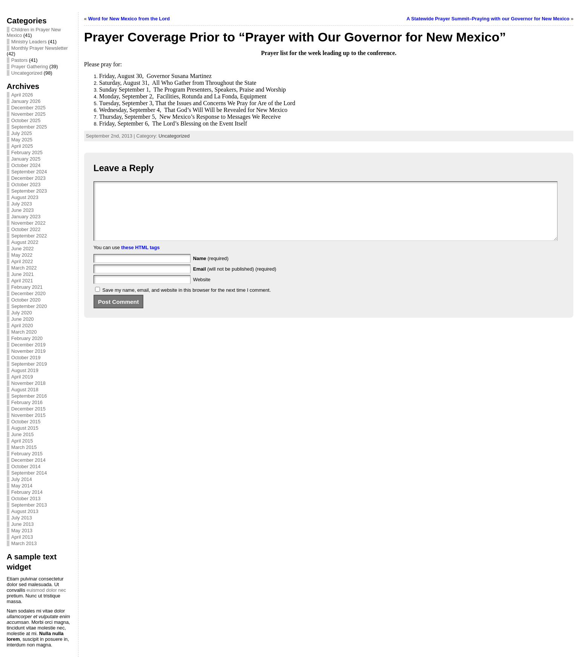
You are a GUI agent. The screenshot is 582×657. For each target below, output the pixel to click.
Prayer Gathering (29, 66)
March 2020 (24, 332)
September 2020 (29, 306)
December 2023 (28, 178)
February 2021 (27, 287)
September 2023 (29, 191)
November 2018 (28, 383)
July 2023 (21, 204)
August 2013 (24, 511)
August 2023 (24, 197)
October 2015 (26, 421)
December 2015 (28, 409)
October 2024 (26, 165)
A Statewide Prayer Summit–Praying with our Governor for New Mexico (488, 18)
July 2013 (21, 518)
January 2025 (26, 159)
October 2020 (26, 300)
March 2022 (24, 268)
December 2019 (28, 345)
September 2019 (29, 364)
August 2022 (24, 242)
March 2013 (24, 543)
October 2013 (26, 498)
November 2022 (28, 223)
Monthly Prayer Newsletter (39, 48)
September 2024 (29, 172)
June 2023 (22, 210)
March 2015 (24, 447)
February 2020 (27, 338)
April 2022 (22, 261)
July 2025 (21, 133)
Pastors (19, 60)
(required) (211, 270)
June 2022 (22, 248)
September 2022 (29, 236)
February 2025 (27, 152)
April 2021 (22, 280)
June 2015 (22, 434)
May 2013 (21, 530)
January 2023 (26, 216)
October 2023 (26, 184)
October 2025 (26, 120)
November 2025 (28, 114)
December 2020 (28, 293)
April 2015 (22, 441)
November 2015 (28, 415)
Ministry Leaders (29, 41)
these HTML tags (140, 259)
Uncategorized (27, 73)
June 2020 (22, 319)
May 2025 (21, 139)
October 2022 (26, 229)
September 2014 (29, 473)
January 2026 (26, 101)
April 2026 (22, 95)
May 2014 (21, 486)
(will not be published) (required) (234, 280)
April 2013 (22, 537)
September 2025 (29, 127)
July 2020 (21, 312)
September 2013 (29, 505)
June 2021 (22, 274)
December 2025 (28, 107)
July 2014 (21, 479)
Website (201, 291)
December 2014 (28, 460)
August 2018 (24, 389)
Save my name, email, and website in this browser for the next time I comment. (186, 301)
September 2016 (29, 396)
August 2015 (24, 428)
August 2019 (24, 370)
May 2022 (21, 255)
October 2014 (26, 466)
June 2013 (22, 524)
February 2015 (27, 453)
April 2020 (22, 325)
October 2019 (26, 357)
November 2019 (28, 351)
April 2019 (22, 377)
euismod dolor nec (46, 590)
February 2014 (27, 492)
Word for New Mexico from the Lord (129, 18)
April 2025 (22, 146)
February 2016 (27, 402)
